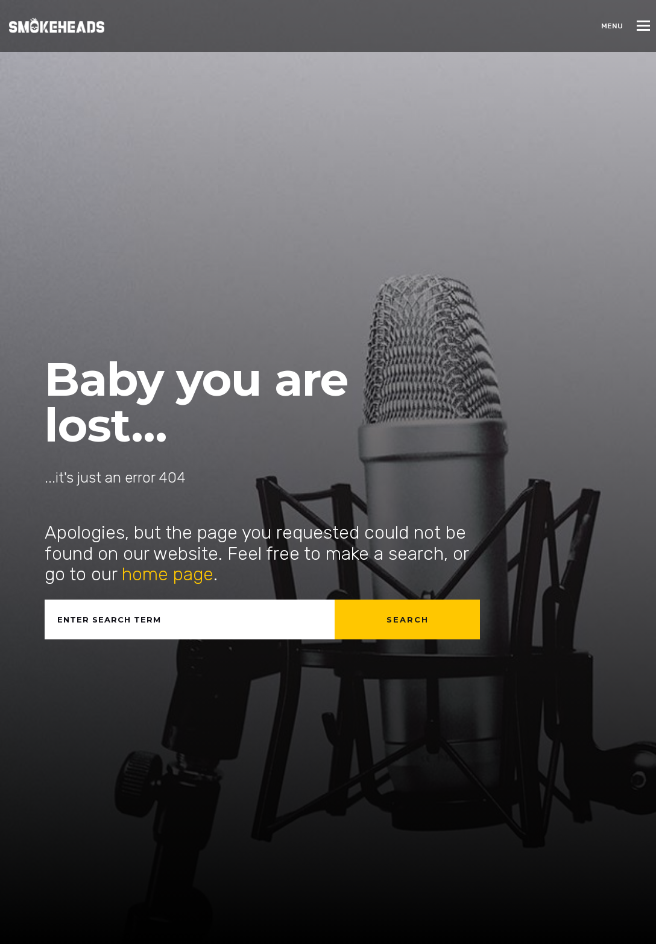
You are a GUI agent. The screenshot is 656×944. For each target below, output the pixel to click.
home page (167, 574)
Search (407, 619)
